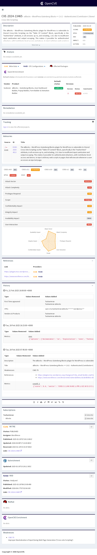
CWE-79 (11, 537)
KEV (83, 169)
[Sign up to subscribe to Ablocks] (89, 418)
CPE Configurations (34, 66)
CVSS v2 (68, 169)
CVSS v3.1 (31, 169)
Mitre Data (11, 66)
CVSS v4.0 (10, 169)
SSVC (26, 175)
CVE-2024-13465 (12, 16)
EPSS (10, 175)
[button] (2, 9)
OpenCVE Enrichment (14, 72)
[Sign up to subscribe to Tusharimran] (89, 415)
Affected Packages (59, 66)
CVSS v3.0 (51, 169)
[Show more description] (36, 45)
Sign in (5, 127)
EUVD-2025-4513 (15, 149)
